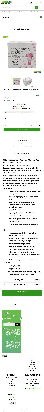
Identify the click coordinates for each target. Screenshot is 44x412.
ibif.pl (26, 409)
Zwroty (11, 381)
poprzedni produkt (22, 291)
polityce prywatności (15, 346)
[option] (22, 55)
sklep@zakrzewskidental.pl (34, 388)
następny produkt (22, 294)
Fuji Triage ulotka (21, 280)
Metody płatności (11, 385)
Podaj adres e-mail (12, 322)
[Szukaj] (17, 7)
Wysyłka (12, 379)
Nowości (32, 364)
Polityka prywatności (11, 377)
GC (10, 98)
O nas (32, 360)
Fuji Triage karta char (21, 284)
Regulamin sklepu (32, 368)
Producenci (32, 366)
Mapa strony (22, 411)
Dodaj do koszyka (22, 129)
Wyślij (17, 324)
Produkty (32, 362)
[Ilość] (18, 125)
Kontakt (32, 370)
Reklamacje (12, 383)
